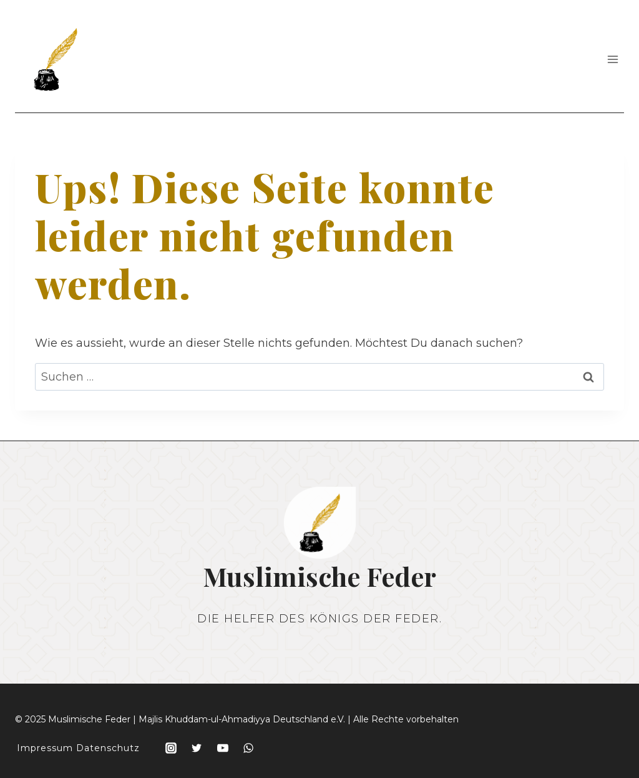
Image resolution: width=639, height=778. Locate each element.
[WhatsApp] (248, 748)
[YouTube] (223, 748)
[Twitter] (196, 748)
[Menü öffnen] (612, 59)
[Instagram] (171, 748)
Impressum (45, 748)
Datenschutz (108, 748)
